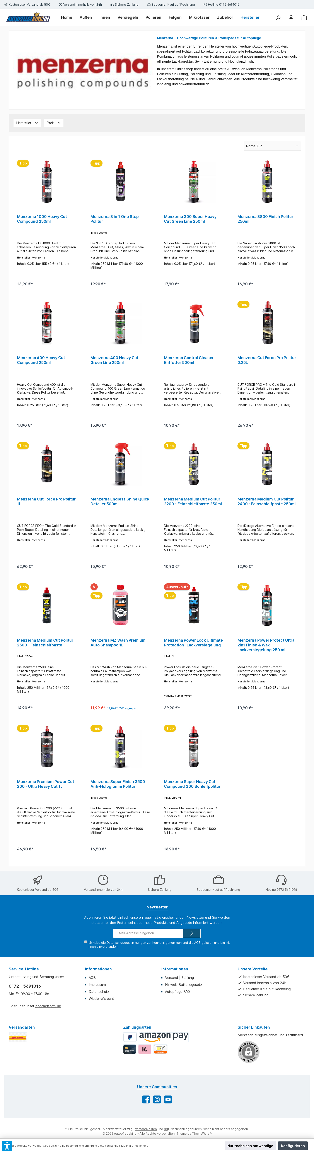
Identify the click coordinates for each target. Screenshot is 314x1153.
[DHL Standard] (18, 1048)
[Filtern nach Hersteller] (27, 122)
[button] (7, 1146)
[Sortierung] (272, 146)
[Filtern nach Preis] (54, 122)
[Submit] (192, 944)
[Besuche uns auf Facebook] (146, 1110)
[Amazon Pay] (164, 1048)
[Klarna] (144, 1060)
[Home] (68, 17)
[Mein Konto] (291, 17)
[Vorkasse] (160, 1060)
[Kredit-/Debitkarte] (129, 1060)
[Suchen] (278, 17)
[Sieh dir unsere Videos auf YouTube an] (168, 1110)
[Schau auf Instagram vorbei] (157, 1110)
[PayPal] (130, 1048)
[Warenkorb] (304, 17)
